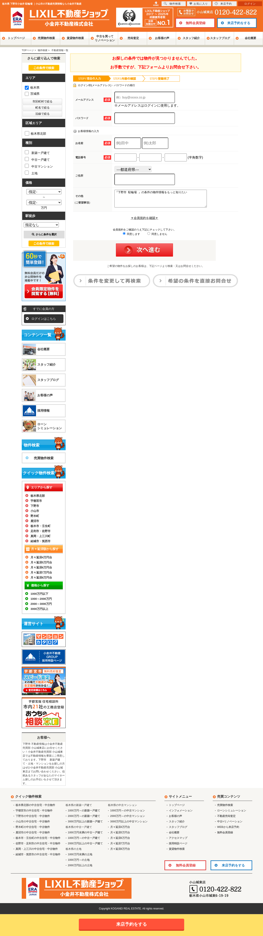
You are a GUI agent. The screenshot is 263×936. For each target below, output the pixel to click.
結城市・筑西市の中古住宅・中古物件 (38, 854)
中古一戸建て (37, 159)
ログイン (250, 3)
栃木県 (32, 87)
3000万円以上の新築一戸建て (85, 821)
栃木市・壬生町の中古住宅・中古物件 (38, 838)
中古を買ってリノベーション (105, 38)
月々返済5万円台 (41, 562)
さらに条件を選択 (44, 234)
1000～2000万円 (41, 598)
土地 (31, 173)
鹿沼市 (35, 521)
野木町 (35, 516)
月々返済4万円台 (41, 557)
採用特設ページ (178, 843)
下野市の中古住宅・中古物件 (33, 816)
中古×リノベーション (229, 821)
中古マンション (39, 166)
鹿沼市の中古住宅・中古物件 (33, 832)
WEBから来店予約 (228, 827)
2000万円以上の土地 (80, 865)
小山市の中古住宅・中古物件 (33, 821)
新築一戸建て (37, 152)
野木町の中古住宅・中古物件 (33, 827)
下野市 (35, 505)
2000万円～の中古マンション (127, 816)
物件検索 (172, 3)
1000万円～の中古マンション (127, 810)
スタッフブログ (220, 38)
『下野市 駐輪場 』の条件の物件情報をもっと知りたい (166, 200)
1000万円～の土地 (79, 859)
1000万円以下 (39, 593)
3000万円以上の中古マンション (129, 821)
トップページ (16, 38)
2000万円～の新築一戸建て (84, 816)
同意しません (157, 237)
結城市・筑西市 (40, 541)
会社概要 (250, 38)
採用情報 (43, 410)
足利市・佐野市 (40, 531)
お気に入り (198, 3)
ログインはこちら (43, 318)
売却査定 (133, 38)
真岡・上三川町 (40, 536)
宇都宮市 (36, 500)
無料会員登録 (195, 23)
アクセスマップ (178, 838)
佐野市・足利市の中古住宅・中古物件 (38, 843)
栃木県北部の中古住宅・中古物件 (35, 805)
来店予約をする (238, 23)
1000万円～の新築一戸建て (84, 810)
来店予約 (223, 3)
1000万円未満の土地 (80, 854)
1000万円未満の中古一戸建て (85, 832)
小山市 (35, 511)
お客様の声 (162, 38)
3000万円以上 (39, 609)
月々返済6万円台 (41, 567)
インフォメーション (181, 810)
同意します (131, 237)
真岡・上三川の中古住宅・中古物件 (37, 848)
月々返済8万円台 (41, 577)
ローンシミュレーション (49, 426)
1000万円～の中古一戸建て (84, 838)
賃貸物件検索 (75, 38)
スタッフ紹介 (191, 38)
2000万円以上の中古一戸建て (85, 843)
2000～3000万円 (41, 604)
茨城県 (32, 93)
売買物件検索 (46, 38)
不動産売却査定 (226, 816)
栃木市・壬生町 (40, 526)
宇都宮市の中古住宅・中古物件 (34, 810)
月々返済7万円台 (41, 572)
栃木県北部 (35, 133)
